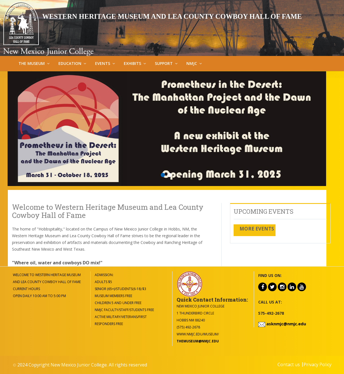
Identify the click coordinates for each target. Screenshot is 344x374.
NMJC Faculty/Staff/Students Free (124, 309)
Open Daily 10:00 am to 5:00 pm (39, 295)
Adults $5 (103, 281)
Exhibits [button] (132, 63)
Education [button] (69, 63)
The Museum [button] (31, 63)
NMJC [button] (191, 63)
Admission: (104, 274)
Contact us (288, 364)
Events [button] (102, 63)
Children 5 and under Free (118, 302)
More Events (256, 228)
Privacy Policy (317, 364)
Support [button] (164, 63)
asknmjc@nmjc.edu (285, 323)
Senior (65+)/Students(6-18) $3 (120, 288)
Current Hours (26, 288)
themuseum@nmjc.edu (198, 341)
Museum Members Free (113, 295)
